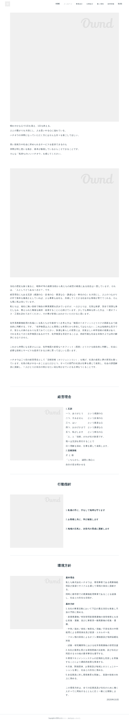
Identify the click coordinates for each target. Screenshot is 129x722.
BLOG (120, 4)
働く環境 (100, 4)
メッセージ (68, 4)
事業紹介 (79, 4)
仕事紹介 (90, 4)
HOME (58, 4)
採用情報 (111, 4)
